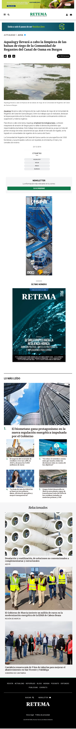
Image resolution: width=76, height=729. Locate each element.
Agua (21, 35)
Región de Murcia (13, 618)
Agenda (46, 683)
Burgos (37, 169)
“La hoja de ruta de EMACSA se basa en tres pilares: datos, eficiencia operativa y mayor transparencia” (21, 492)
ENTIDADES (65, 683)
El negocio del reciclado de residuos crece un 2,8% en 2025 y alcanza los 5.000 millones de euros (20, 461)
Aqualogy (37, 159)
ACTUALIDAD (19, 683)
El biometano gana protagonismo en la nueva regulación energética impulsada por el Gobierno (40, 432)
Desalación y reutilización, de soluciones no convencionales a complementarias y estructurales (37, 559)
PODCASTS (55, 683)
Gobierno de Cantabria (15, 673)
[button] (5, 56)
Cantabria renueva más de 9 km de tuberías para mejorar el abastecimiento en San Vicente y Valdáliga (35, 668)
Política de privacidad (42, 715)
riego (37, 166)
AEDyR (7, 564)
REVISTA (10, 683)
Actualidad (10, 35)
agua (37, 162)
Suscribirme (39, 188)
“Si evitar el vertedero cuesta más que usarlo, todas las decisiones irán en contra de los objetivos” (53, 461)
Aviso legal (30, 715)
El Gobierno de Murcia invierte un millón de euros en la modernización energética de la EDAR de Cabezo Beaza (34, 614)
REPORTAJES (30, 683)
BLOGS (39, 683)
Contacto (43, 688)
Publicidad (33, 688)
